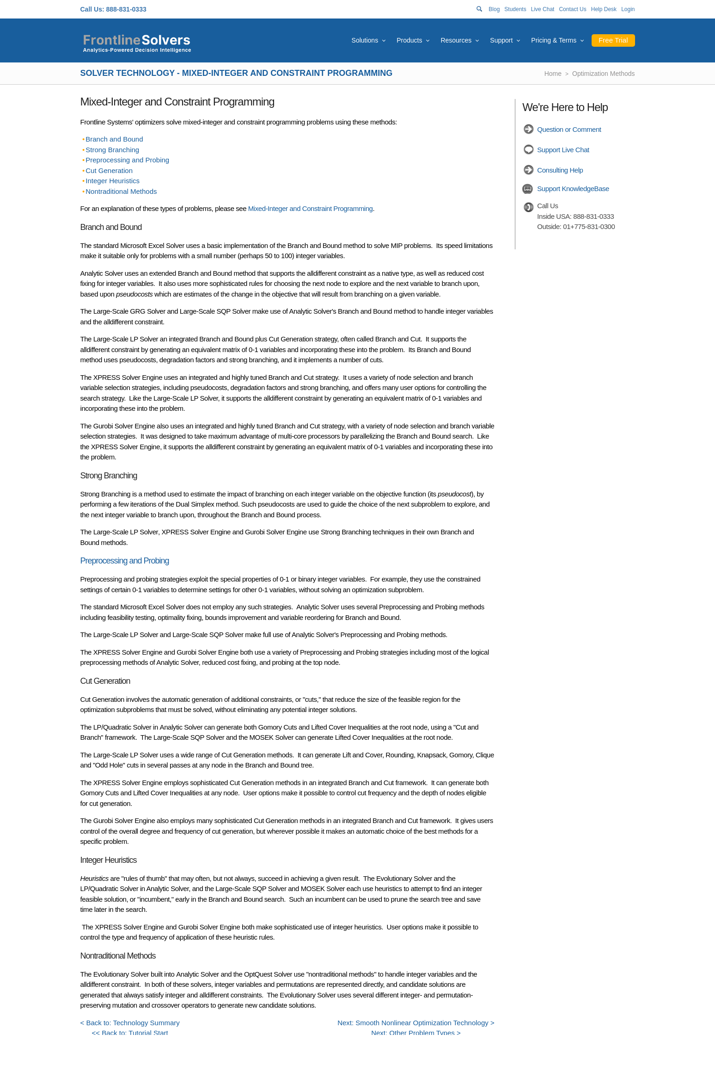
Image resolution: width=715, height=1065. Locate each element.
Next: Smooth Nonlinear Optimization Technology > (416, 1023)
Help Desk (604, 9)
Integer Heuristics (113, 181)
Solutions (365, 40)
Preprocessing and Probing (127, 160)
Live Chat (543, 9)
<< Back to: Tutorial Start (130, 1033)
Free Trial (613, 40)
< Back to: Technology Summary (130, 1023)
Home (553, 73)
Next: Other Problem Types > (416, 1033)
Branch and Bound (114, 139)
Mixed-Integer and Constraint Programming (310, 208)
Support (501, 40)
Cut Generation (109, 170)
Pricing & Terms (553, 40)
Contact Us (572, 9)
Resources (455, 40)
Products (409, 40)
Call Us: (92, 9)
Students (515, 9)
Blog (494, 9)
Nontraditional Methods (121, 191)
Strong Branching (112, 150)
